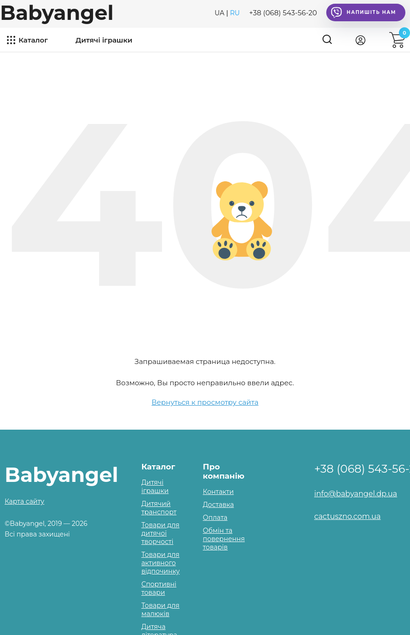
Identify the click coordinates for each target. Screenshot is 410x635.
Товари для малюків (160, 609)
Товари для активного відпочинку (160, 562)
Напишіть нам (363, 12)
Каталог (33, 40)
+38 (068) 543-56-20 (283, 12)
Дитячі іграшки (103, 40)
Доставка (218, 504)
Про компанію (223, 471)
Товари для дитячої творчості (160, 533)
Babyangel (56, 12)
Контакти (218, 491)
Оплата (215, 517)
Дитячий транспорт (158, 507)
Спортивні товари (158, 588)
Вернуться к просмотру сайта (205, 402)
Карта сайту (24, 501)
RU (235, 13)
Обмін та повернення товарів (224, 538)
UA (219, 13)
